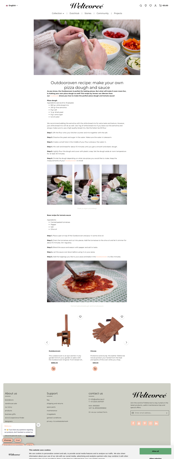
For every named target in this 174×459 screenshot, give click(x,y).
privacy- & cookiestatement (57, 421)
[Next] (126, 342)
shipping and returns (55, 403)
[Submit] (167, 412)
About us (11, 393)
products (8, 411)
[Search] (141, 5)
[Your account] (155, 5)
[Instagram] (150, 423)
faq (48, 400)
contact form (102, 412)
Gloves (93, 351)
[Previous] (47, 342)
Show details (116, 455)
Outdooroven (54, 351)
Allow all (155, 440)
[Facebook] (133, 423)
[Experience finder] (145, 5)
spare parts (51, 407)
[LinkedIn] (156, 423)
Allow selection (155, 447)
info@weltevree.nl (97, 399)
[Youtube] (139, 423)
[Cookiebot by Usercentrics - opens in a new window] (14, 454)
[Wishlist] (150, 5)
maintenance (52, 411)
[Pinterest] (144, 423)
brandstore (9, 400)
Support (52, 393)
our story (8, 407)
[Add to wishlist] (80, 316)
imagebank (51, 414)
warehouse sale (11, 403)
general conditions (54, 418)
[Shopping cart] (163, 5)
